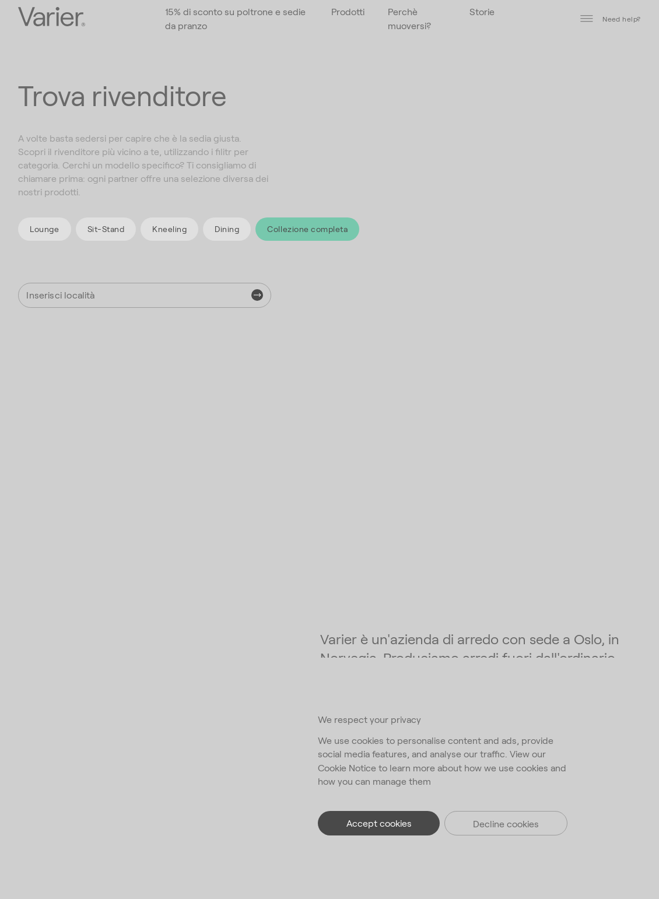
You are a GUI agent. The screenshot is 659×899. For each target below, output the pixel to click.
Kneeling (169, 229)
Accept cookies (379, 822)
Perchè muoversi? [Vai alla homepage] (409, 18)
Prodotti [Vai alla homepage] (347, 11)
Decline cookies (506, 823)
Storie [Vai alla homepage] (482, 11)
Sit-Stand (106, 229)
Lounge (44, 229)
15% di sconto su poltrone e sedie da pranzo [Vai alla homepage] (235, 18)
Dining (227, 229)
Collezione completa (307, 229)
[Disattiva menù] (587, 19)
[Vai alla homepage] (51, 18)
